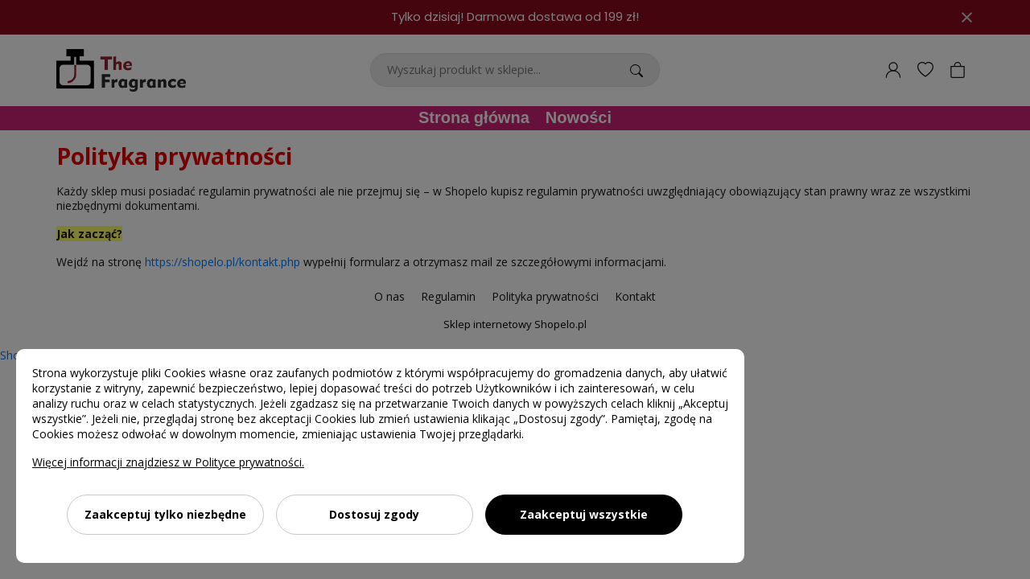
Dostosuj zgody (374, 514)
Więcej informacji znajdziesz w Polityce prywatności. (168, 462)
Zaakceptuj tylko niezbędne (165, 514)
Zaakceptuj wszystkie (584, 514)
